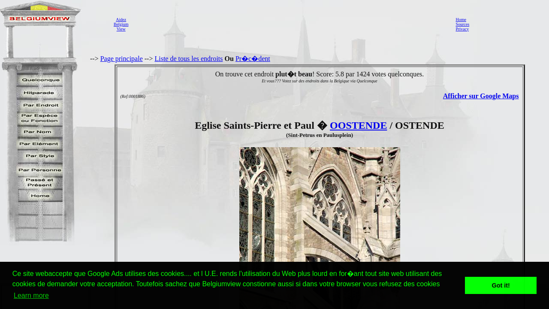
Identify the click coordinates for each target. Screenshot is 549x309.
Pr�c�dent (252, 58)
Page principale (121, 58)
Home (460, 19)
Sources (462, 24)
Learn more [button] (31, 295)
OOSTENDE (358, 125)
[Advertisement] (289, 24)
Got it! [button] (501, 285)
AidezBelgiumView (121, 24)
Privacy (462, 29)
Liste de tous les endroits (188, 58)
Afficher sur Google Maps (481, 96)
